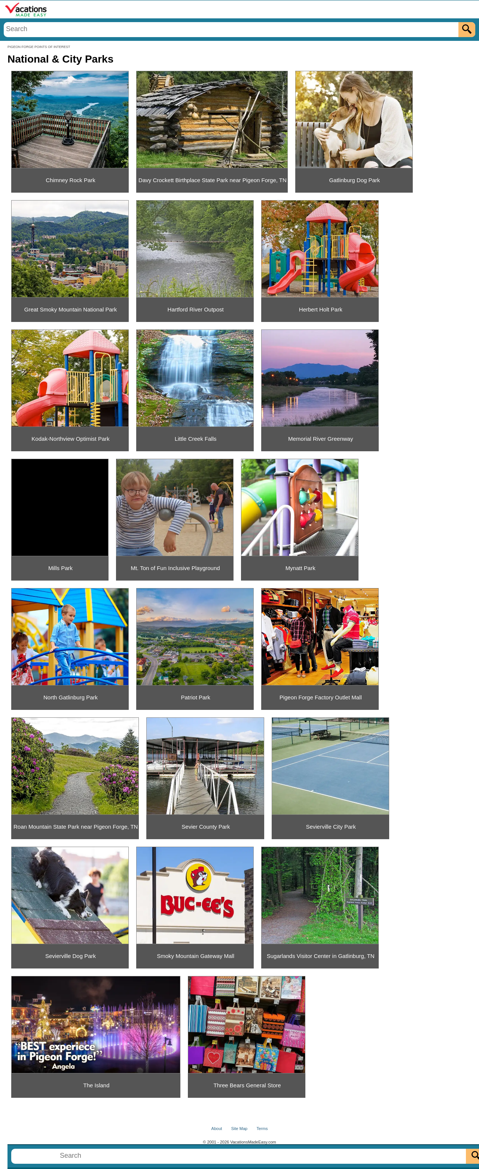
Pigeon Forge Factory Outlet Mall (321, 697)
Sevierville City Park (331, 826)
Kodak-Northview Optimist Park (70, 439)
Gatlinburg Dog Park (354, 180)
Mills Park (60, 568)
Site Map (239, 1128)
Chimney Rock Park (70, 180)
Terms (262, 1128)
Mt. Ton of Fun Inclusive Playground (175, 568)
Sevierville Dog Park (70, 956)
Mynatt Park (300, 568)
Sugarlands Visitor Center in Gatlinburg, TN (321, 956)
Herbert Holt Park (320, 309)
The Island (96, 1085)
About (216, 1128)
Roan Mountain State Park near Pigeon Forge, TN (75, 826)
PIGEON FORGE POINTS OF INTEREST (38, 47)
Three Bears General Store (247, 1085)
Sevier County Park (205, 826)
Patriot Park (195, 697)
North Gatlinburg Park (70, 697)
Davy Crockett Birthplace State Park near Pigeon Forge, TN (212, 180)
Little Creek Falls (196, 439)
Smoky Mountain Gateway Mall (195, 956)
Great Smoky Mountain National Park (70, 309)
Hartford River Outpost (196, 309)
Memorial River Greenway (320, 439)
